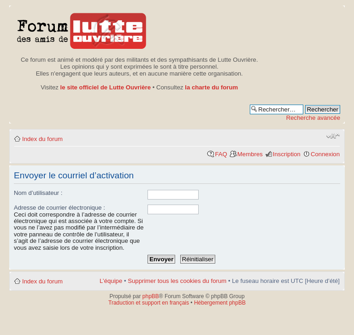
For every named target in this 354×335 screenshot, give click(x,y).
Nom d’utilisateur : (38, 192)
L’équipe (111, 280)
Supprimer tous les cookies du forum (177, 280)
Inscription (287, 154)
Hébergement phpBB (220, 303)
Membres (250, 154)
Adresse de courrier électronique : (59, 207)
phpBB (150, 296)
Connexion (325, 154)
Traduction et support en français (148, 303)
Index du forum (42, 138)
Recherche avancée (313, 117)
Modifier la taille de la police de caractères (333, 136)
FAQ (221, 154)
